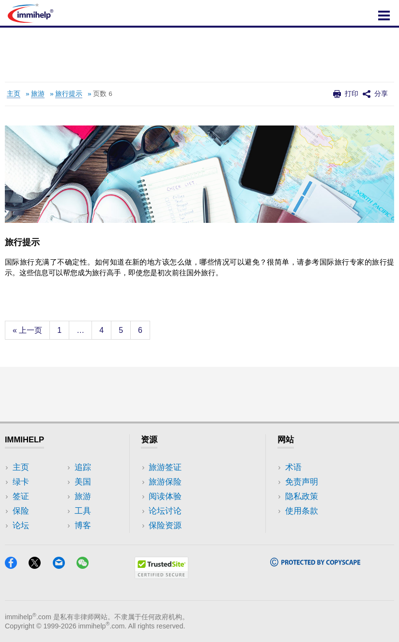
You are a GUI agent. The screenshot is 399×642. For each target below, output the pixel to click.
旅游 (38, 93)
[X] (39, 566)
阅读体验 (165, 496)
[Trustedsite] (161, 576)
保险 (21, 511)
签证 (21, 496)
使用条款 (301, 511)
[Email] (63, 566)
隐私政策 (301, 496)
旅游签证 (165, 467)
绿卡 (21, 481)
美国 (83, 481)
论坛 (21, 525)
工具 (83, 511)
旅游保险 (165, 481)
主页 (13, 93)
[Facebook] (15, 566)
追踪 (83, 467)
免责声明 (301, 481)
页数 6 (102, 93)
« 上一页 (27, 330)
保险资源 (165, 525)
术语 (293, 467)
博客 (83, 525)
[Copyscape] (315, 563)
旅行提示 (68, 93)
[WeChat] (87, 566)
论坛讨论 (165, 511)
